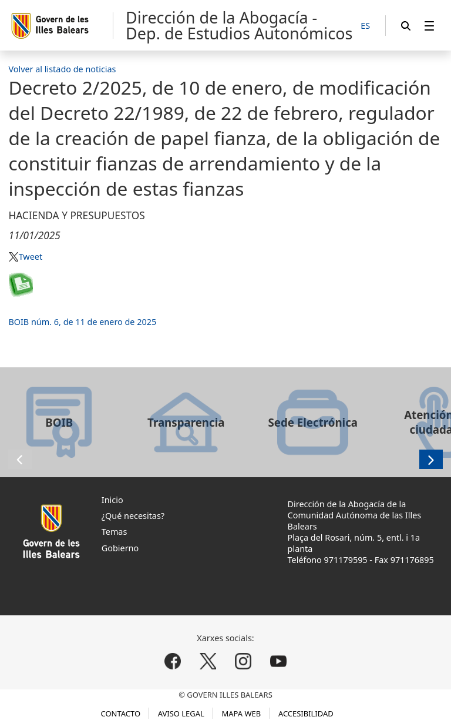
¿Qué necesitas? (133, 515)
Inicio (112, 499)
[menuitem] (429, 25)
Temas (114, 531)
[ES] (365, 26)
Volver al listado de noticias (62, 69)
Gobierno (120, 548)
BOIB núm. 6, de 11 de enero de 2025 (82, 321)
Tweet (30, 256)
